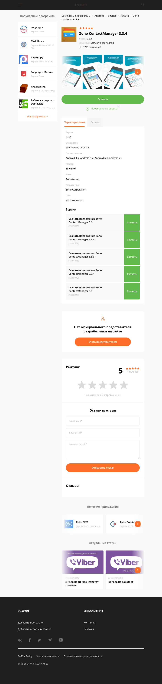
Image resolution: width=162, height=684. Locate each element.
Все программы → (37, 116)
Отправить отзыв (103, 467)
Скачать (103, 99)
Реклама (89, 629)
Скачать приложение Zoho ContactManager (85, 220)
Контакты (89, 622)
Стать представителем (103, 341)
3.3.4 (85, 38)
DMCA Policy (25, 656)
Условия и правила (48, 656)
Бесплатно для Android (102, 42)
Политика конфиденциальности (83, 656)
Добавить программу (30, 622)
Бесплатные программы (75, 15)
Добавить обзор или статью (34, 629)
